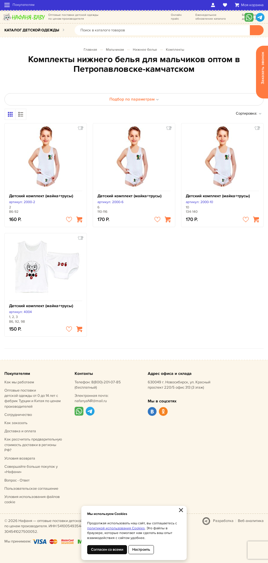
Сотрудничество (18, 414)
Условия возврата (19, 458)
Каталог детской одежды (31, 30)
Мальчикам (115, 49)
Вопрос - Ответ (17, 480)
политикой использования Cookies (116, 528)
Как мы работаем (19, 382)
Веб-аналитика (251, 520)
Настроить (141, 549)
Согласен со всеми (107, 549)
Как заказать (16, 423)
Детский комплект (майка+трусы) (41, 195)
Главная (90, 49)
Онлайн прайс (176, 17)
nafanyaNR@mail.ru (91, 401)
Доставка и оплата (20, 431)
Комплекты (175, 49)
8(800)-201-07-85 (106, 382)
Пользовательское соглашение (31, 488)
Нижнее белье (145, 49)
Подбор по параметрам (134, 99)
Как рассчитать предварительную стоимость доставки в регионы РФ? (33, 444)
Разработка (223, 520)
